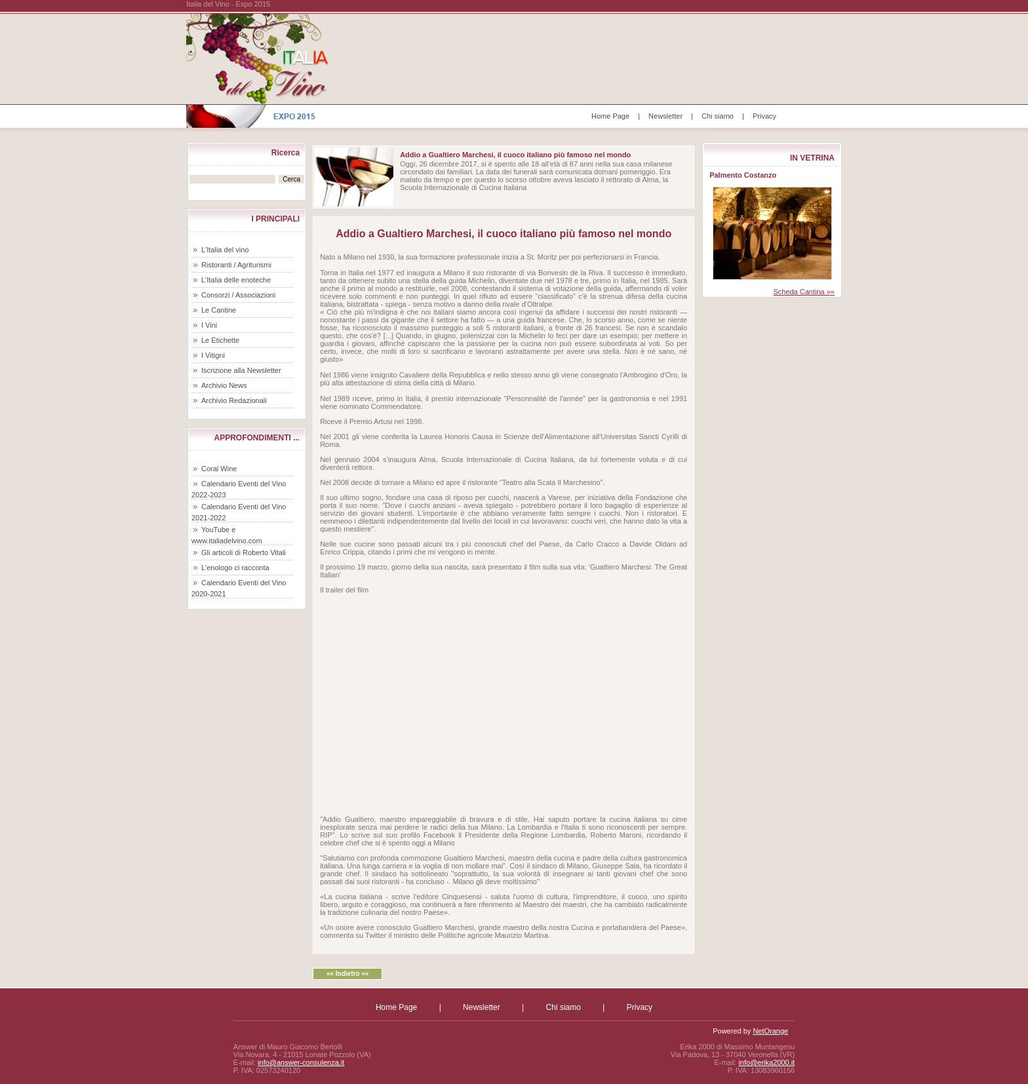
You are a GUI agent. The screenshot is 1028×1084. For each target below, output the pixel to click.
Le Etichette (220, 340)
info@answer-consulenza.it (301, 1062)
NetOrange (770, 1031)
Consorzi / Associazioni (238, 295)
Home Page (610, 116)
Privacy (764, 116)
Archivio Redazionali (234, 400)
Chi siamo (718, 116)
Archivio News (224, 385)
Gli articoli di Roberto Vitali (243, 552)
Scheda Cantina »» (804, 292)
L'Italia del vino (224, 250)
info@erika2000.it (766, 1062)
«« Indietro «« (347, 973)
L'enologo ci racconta (235, 567)
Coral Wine (219, 469)
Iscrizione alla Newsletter (241, 370)
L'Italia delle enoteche (236, 280)
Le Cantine (218, 310)
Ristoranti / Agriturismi (236, 265)
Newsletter (665, 116)
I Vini (209, 325)
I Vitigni (213, 355)
